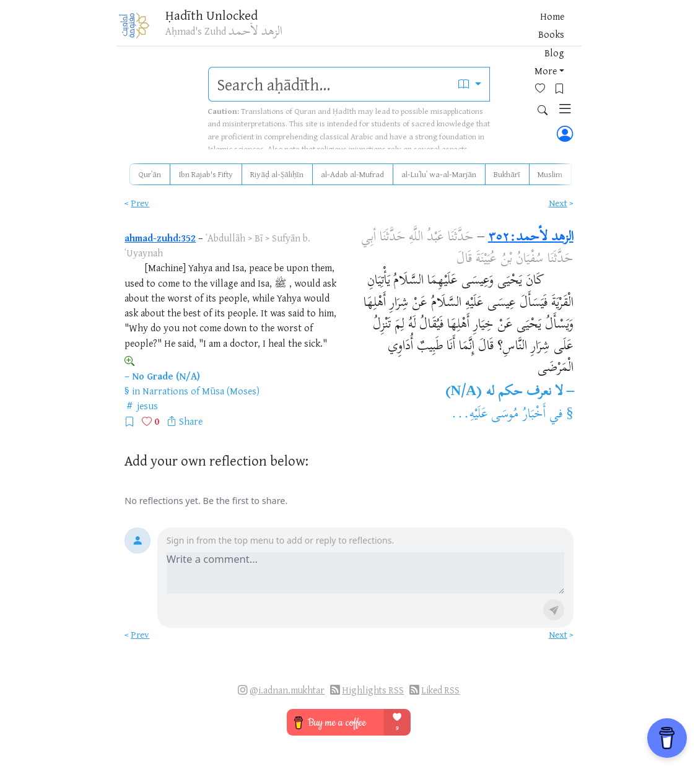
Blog (424, 30)
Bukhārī (507, 174)
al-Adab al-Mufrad (352, 174)
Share (191, 421)
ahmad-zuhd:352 (160, 237)
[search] (329, 84)
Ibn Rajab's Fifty (205, 174)
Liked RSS (440, 690)
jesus (147, 405)
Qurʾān (149, 174)
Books (391, 30)
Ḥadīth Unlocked (218, 18)
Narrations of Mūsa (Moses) (201, 390)
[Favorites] (491, 29)
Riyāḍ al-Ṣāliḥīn (276, 174)
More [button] (454, 30)
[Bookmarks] (510, 29)
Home (357, 30)
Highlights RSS (373, 690)
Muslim (550, 174)
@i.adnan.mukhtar (287, 690)
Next (558, 203)
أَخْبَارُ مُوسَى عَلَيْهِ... (498, 414)
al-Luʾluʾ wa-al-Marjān (438, 174)
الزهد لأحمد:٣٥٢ (531, 237)
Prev (140, 203)
